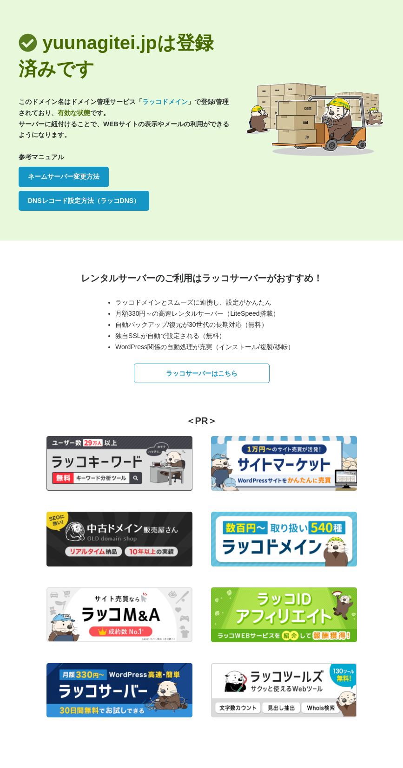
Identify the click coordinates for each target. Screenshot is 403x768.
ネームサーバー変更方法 (63, 176)
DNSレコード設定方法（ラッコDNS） (84, 200)
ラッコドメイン (165, 101)
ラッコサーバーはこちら (202, 373)
